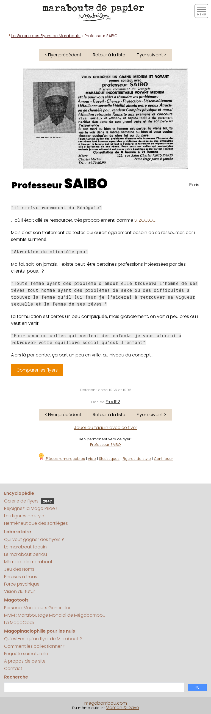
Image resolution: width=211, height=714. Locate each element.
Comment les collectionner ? (34, 646)
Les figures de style (24, 516)
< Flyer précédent (63, 55)
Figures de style (137, 458)
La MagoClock (19, 622)
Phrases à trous (20, 576)
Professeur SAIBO (105, 444)
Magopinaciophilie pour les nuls (39, 631)
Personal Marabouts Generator (37, 608)
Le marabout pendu (25, 554)
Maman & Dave (122, 707)
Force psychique (22, 584)
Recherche (16, 677)
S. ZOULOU (145, 220)
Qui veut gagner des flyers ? (34, 539)
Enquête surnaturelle (26, 653)
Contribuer (163, 458)
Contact (13, 668)
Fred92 (113, 402)
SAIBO (86, 183)
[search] (93, 687)
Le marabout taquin (25, 547)
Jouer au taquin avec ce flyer (105, 427)
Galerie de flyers (29, 501)
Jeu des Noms (19, 569)
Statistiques (109, 458)
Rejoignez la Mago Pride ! (30, 508)
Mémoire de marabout (28, 562)
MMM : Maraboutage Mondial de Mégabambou (55, 615)
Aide (92, 458)
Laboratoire (17, 532)
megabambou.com (105, 703)
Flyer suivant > (151, 55)
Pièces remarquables (61, 458)
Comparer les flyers (37, 370)
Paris (194, 185)
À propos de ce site (25, 661)
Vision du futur (19, 591)
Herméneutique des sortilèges (36, 523)
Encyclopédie (19, 493)
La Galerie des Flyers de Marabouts (45, 36)
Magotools (16, 600)
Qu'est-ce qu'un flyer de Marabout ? (43, 639)
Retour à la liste (109, 55)
